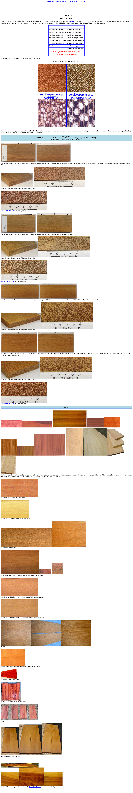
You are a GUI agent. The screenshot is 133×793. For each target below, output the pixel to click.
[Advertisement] (66, 7)
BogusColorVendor (35, 787)
